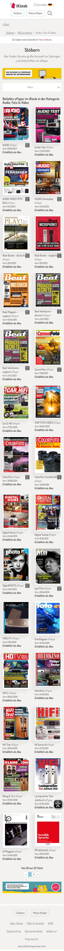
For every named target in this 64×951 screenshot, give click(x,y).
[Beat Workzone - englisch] (16, 346)
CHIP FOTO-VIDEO (48, 422)
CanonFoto (44, 369)
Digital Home (13, 532)
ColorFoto (11, 477)
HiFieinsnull (44, 744)
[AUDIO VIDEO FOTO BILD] (16, 177)
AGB (50, 923)
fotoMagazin (45, 639)
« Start (6, 24)
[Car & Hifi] (16, 402)
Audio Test (44, 147)
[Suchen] (50, 13)
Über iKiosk (16, 923)
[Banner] (32, 73)
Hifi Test (10, 744)
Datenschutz (14, 931)
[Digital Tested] (48, 512)
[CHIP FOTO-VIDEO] (48, 402)
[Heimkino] (48, 669)
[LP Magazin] (16, 830)
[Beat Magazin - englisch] (16, 290)
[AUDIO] (16, 123)
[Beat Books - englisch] (48, 233)
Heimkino (43, 690)
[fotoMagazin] (48, 618)
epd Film (43, 588)
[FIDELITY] (16, 618)
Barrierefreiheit (33, 931)
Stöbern (17, 13)
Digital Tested (45, 534)
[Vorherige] (38, 874)
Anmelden (40, 4)
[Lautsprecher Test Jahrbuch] (48, 774)
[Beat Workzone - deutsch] (48, 290)
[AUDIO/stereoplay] (48, 177)
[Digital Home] (16, 511)
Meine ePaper (35, 13)
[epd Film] (48, 566)
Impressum (31, 939)
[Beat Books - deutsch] (16, 233)
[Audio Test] (48, 125)
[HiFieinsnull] (48, 723)
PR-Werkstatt (45, 850)
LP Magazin (12, 851)
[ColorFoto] (16, 454)
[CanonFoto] (48, 347)
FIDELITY (11, 638)
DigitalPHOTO (13, 585)
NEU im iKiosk (25, 32)
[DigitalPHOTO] (16, 564)
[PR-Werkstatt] (48, 830)
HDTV (9, 693)
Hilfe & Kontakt (35, 923)
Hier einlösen (45, 39)
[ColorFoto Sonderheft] (48, 454)
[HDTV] (16, 670)
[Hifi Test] (16, 723)
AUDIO (10, 145)
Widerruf (51, 931)
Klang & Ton (13, 796)
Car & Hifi (11, 423)
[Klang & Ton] (16, 774)
